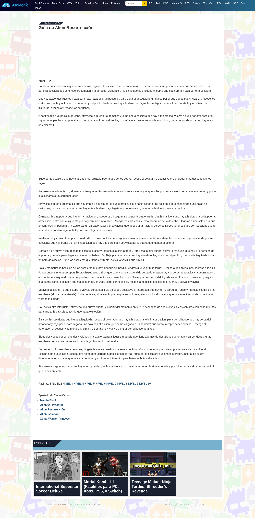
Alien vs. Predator (51, 405)
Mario (105, 3)
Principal (46, 23)
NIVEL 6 (100, 383)
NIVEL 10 (145, 383)
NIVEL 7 (111, 383)
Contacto (202, 505)
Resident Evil (92, 3)
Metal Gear (58, 3)
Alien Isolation (49, 414)
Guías (57, 23)
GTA (69, 3)
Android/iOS (162, 3)
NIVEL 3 (68, 383)
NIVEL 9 (133, 383)
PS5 (187, 3)
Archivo (169, 505)
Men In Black (48, 400)
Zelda (78, 3)
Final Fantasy (42, 3)
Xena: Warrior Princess (55, 418)
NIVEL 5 (89, 383)
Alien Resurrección (52, 409)
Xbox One (208, 3)
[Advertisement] (127, 54)
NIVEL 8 (122, 383)
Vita (243, 3)
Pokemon (116, 3)
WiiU (227, 3)
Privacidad (185, 505)
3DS (235, 3)
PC (150, 3)
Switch (196, 3)
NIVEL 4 (79, 383)
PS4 (219, 3)
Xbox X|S (177, 3)
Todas (38, 8)
